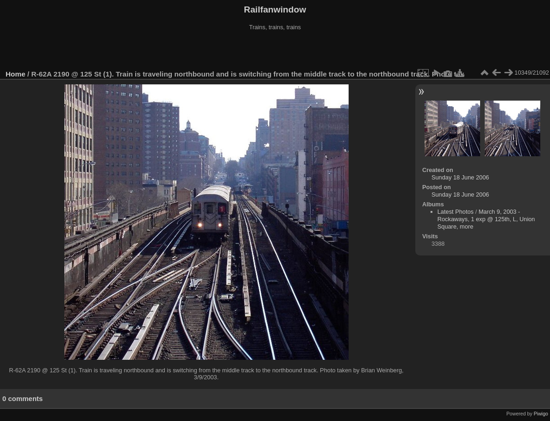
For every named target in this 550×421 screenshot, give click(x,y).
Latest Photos (456, 211)
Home (15, 74)
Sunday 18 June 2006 (460, 177)
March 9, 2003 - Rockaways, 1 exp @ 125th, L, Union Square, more (486, 219)
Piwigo (541, 413)
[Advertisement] (275, 50)
